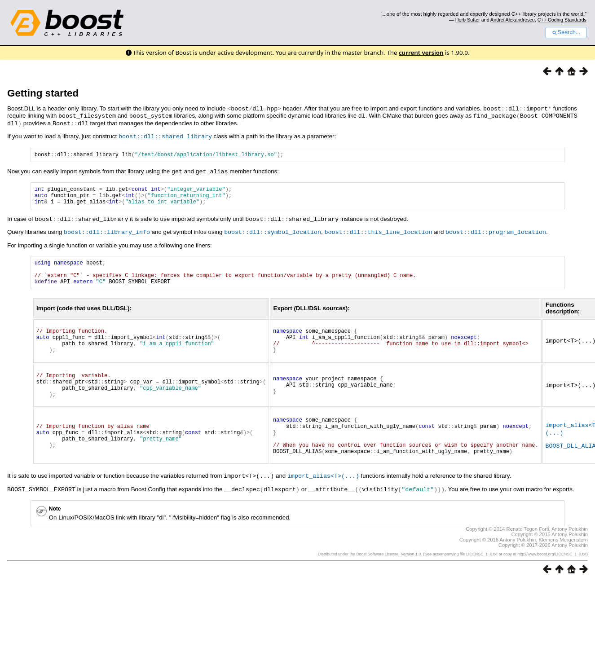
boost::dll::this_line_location (378, 234)
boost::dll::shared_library (165, 135)
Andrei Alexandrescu (512, 19)
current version (421, 52)
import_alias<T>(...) (323, 502)
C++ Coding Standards (562, 19)
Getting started (43, 93)
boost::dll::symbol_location (272, 234)
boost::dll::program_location (495, 234)
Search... (566, 32)
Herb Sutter (467, 19)
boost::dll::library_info (107, 234)
